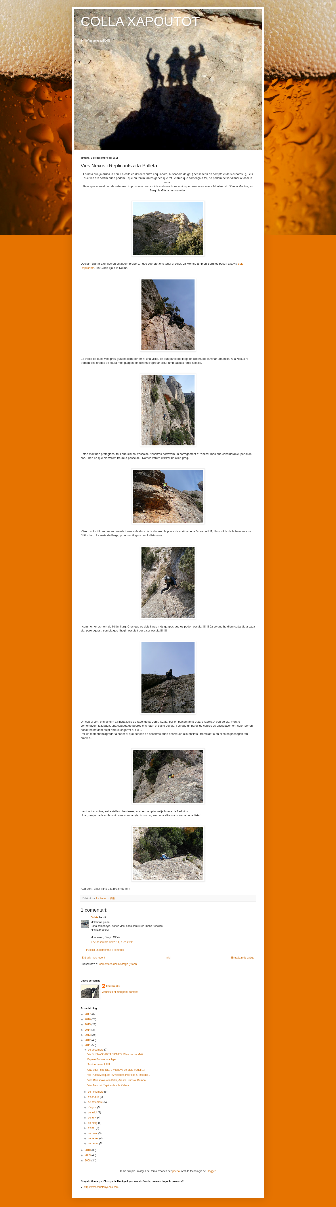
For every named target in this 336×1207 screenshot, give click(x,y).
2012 (88, 1040)
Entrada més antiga (242, 957)
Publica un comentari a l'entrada (105, 949)
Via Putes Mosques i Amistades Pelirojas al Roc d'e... (118, 1074)
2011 (88, 1045)
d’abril (92, 1128)
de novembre (96, 1091)
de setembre (95, 1102)
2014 (88, 1029)
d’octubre (94, 1097)
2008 (88, 1160)
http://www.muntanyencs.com (101, 1187)
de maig (93, 1122)
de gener (93, 1143)
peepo (176, 1171)
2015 (88, 1024)
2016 (88, 1019)
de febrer (93, 1138)
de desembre (96, 1049)
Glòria (94, 917)
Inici (168, 957)
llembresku (113, 986)
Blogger (211, 1171)
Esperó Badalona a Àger (101, 1059)
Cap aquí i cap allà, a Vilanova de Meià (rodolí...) (116, 1069)
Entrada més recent (93, 957)
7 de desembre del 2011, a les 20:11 (112, 942)
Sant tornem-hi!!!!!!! (98, 1064)
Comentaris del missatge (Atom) (118, 964)
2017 (88, 1014)
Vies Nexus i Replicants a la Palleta (108, 1085)
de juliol (93, 1112)
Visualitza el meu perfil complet (120, 991)
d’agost (92, 1107)
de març (93, 1133)
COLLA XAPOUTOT (140, 21)
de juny (92, 1117)
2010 (88, 1150)
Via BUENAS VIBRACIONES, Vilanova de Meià (115, 1054)
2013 (88, 1034)
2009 (88, 1155)
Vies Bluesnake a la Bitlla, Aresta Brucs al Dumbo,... (118, 1080)
